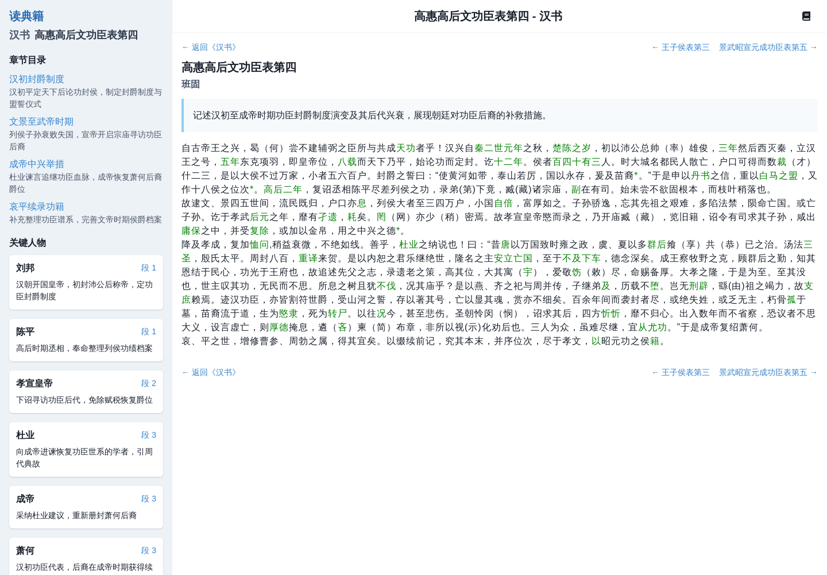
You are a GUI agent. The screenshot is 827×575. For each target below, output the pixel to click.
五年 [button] (230, 162)
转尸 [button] (337, 313)
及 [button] (606, 286)
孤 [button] (792, 299)
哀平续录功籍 (36, 206)
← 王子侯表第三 (680, 47)
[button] (636, 175)
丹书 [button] (700, 175)
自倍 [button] (503, 203)
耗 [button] (352, 217)
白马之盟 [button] (778, 175)
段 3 (148, 434)
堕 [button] (655, 286)
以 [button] (596, 341)
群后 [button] (657, 244)
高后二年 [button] (283, 189)
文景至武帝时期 (41, 121)
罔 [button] (382, 217)
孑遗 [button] (328, 217)
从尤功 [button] (652, 327)
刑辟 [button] (699, 286)
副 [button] (576, 189)
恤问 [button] (259, 244)
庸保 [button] (191, 231)
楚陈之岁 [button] (572, 148)
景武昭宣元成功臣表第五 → (768, 47)
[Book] (806, 16)
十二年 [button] (508, 162)
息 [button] (362, 203)
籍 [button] (655, 341)
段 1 (148, 267)
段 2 (148, 383)
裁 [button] (782, 162)
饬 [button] (577, 272)
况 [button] (382, 313)
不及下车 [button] (581, 258)
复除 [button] (259, 231)
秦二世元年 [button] (498, 148)
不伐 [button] (386, 286)
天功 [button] (406, 148)
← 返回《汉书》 (210, 47)
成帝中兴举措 (36, 164)
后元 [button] (259, 217)
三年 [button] (728, 148)
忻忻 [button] (611, 313)
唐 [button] (506, 244)
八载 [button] (347, 162)
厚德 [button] (279, 327)
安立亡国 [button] (513, 258)
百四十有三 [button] (576, 162)
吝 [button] (342, 327)
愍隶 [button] (289, 313)
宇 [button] (528, 272)
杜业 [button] (409, 244)
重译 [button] (308, 258)
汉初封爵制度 (36, 79)
